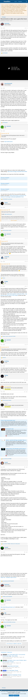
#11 (26, 391)
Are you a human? (5, 177)
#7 (26, 286)
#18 (26, 630)
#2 (26, 88)
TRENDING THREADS (6, 652)
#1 (26, 28)
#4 (26, 207)
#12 (26, 409)
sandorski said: (4, 347)
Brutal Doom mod (9, 428)
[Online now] (3, 128)
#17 (26, 617)
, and (9, 622)
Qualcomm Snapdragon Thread (12, 674)
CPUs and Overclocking (7, 658)
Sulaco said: (4, 241)
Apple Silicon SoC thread (10, 666)
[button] (1, 690)
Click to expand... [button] (14, 220)
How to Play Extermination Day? (8, 420)
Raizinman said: (5, 133)
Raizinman (4, 20)
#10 (26, 380)
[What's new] (24, 1)
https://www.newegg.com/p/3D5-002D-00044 (17, 171)
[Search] (26, 1)
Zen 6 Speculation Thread (10, 670)
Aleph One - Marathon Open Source (8, 577)
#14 (26, 552)
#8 (26, 344)
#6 (26, 261)
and (7, 199)
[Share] (25, 28)
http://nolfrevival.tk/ (8, 141)
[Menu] (1, 1)
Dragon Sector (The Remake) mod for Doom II (16, 448)
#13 (26, 467)
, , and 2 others (8, 336)
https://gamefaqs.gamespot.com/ (8, 607)
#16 (26, 604)
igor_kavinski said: (5, 209)
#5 (26, 238)
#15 (26, 589)
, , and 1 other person (11, 543)
